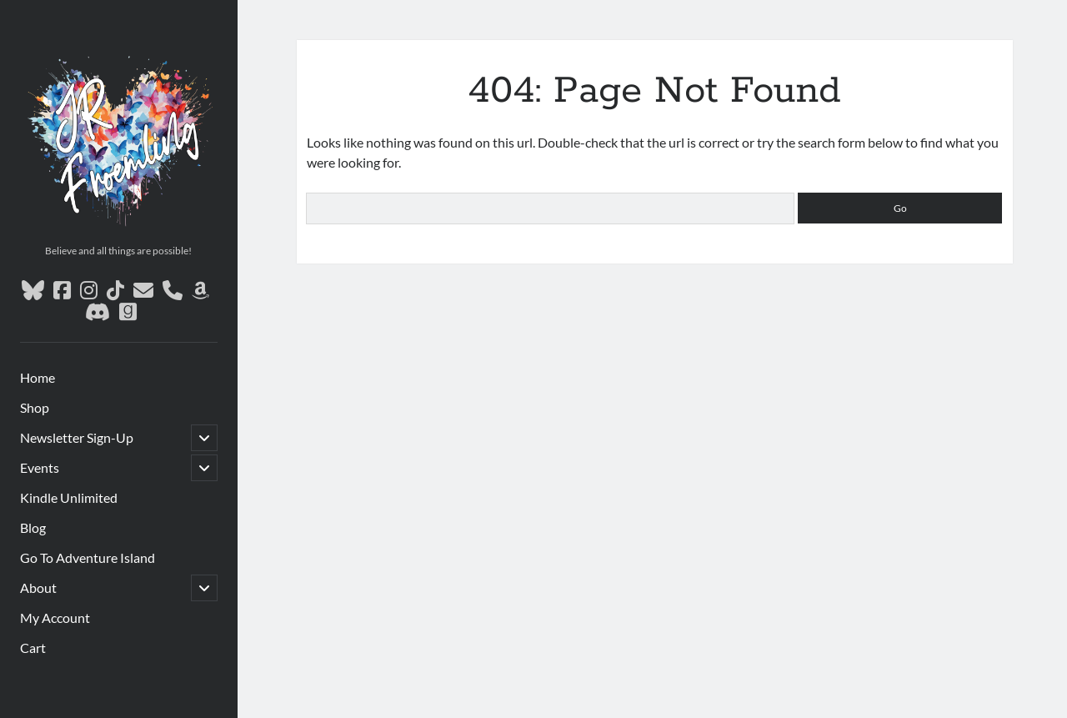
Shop (34, 407)
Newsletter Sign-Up (76, 437)
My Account (55, 617)
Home (37, 377)
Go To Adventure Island (87, 557)
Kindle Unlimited (69, 497)
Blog (33, 527)
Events (39, 467)
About (38, 587)
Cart (33, 647)
